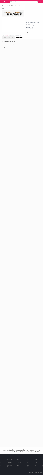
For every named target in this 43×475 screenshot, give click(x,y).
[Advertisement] (11, 24)
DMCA (36, 472)
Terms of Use (40, 472)
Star (35, 463)
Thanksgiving (19, 462)
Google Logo (9, 466)
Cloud (36, 459)
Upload (40, 1)
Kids (27, 466)
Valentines (19, 463)
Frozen (28, 459)
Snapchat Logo (9, 465)
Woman (28, 463)
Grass (36, 462)
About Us (28, 472)
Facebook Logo (9, 463)
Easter (18, 465)
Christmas (19, 459)
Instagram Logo (9, 459)
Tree (35, 465)
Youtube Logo (9, 462)
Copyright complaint (19, 37)
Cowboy (28, 465)
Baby (28, 462)
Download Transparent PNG (8, 37)
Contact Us (32, 472)
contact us (6, 35)
